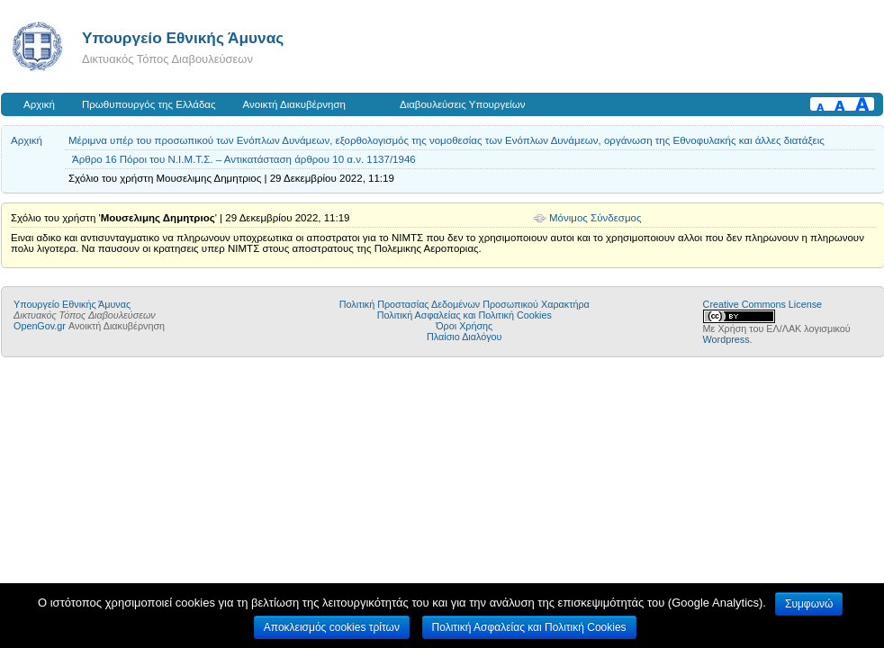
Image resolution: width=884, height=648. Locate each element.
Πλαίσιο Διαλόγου (464, 336)
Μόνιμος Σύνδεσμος (595, 217)
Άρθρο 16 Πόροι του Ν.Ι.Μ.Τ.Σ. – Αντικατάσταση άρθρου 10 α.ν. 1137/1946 (244, 159)
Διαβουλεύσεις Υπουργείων (463, 104)
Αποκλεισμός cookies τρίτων (332, 627)
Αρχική (39, 104)
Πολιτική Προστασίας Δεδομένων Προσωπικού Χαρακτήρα (464, 304)
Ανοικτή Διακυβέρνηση (294, 104)
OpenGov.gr (40, 325)
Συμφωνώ (809, 604)
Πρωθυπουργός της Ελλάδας (149, 104)
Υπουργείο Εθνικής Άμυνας (183, 38)
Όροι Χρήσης (464, 325)
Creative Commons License (762, 304)
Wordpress (726, 339)
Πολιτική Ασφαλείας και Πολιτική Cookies (464, 315)
